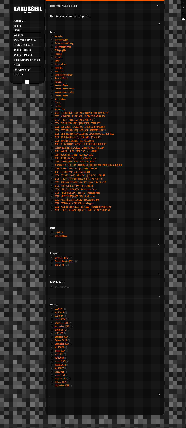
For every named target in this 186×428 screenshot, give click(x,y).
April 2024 (59, 347)
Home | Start (19, 20)
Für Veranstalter (22, 69)
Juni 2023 (59, 354)
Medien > (17, 30)
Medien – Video (61, 95)
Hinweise (58, 57)
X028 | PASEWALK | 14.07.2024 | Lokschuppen (74, 203)
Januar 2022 (60, 375)
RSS (66, 257)
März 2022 (59, 371)
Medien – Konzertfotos (64, 92)
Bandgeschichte (61, 39)
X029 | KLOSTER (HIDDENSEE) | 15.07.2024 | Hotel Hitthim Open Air (83, 206)
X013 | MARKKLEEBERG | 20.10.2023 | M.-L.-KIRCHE (76, 151)
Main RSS (59, 232)
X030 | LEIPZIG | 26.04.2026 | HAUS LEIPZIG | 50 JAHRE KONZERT (82, 210)
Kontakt (58, 81)
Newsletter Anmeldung (25, 40)
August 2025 (60, 329)
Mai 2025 (59, 333)
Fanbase (58, 53)
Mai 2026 (59, 309)
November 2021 (61, 378)
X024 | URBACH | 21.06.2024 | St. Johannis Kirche (76, 189)
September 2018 (62, 385)
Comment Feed (61, 235)
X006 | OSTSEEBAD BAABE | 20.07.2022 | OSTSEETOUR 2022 (80, 130)
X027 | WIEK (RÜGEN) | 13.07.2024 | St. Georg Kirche (77, 199)
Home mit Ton (60, 64)
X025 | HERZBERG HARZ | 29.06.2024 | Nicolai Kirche (77, 192)
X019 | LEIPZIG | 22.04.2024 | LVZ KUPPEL (72, 172)
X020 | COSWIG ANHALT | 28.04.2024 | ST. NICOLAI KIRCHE (80, 175)
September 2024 (62, 343)
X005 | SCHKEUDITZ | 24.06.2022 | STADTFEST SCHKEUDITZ (80, 126)
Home (57, 60)
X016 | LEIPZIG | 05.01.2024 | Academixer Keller (75, 161)
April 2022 (59, 368)
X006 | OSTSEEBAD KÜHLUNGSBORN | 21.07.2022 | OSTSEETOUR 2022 (84, 133)
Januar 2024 (60, 350)
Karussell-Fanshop (23, 55)
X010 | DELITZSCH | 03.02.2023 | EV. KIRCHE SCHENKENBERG (80, 144)
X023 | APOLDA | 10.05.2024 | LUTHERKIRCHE (74, 185)
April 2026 (59, 312)
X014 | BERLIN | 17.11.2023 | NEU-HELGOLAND (74, 154)
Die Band (17, 25)
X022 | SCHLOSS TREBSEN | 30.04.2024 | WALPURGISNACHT (80, 182)
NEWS (57, 264)
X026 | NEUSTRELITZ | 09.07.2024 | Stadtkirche (75, 196)
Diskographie (60, 50)
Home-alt (59, 67)
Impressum (59, 71)
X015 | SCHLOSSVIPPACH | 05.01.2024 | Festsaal (75, 158)
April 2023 (59, 357)
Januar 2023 (60, 361)
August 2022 (60, 364)
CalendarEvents (61, 261)
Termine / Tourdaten (23, 45)
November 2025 (61, 322)
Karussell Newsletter (64, 74)
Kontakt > (18, 74)
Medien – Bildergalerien (65, 88)
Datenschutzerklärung (64, 43)
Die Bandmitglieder (63, 46)
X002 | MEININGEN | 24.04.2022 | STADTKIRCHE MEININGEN (80, 116)
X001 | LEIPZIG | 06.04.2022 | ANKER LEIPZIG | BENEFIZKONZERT (82, 112)
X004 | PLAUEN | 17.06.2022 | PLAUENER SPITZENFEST (77, 123)
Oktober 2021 (61, 382)
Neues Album (60, 99)
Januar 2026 (60, 319)
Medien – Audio (61, 85)
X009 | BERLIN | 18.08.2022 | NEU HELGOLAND (74, 140)
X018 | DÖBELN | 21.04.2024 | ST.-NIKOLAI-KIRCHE (76, 168)
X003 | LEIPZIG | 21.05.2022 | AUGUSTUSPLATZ (75, 119)
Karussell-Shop (61, 78)
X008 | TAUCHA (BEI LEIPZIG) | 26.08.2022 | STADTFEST (78, 137)
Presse (17, 64)
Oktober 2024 (61, 340)
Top (159, 23)
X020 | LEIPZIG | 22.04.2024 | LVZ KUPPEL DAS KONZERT (79, 179)
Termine (58, 106)
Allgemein (59, 257)
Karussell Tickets (22, 50)
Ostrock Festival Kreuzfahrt (27, 59)
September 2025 (62, 326)
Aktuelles (18, 35)
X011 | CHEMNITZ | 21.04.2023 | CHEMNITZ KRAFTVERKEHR (79, 147)
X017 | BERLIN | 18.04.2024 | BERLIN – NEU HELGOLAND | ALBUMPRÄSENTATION (88, 165)
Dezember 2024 (61, 336)
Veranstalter (60, 109)
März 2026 (59, 316)
